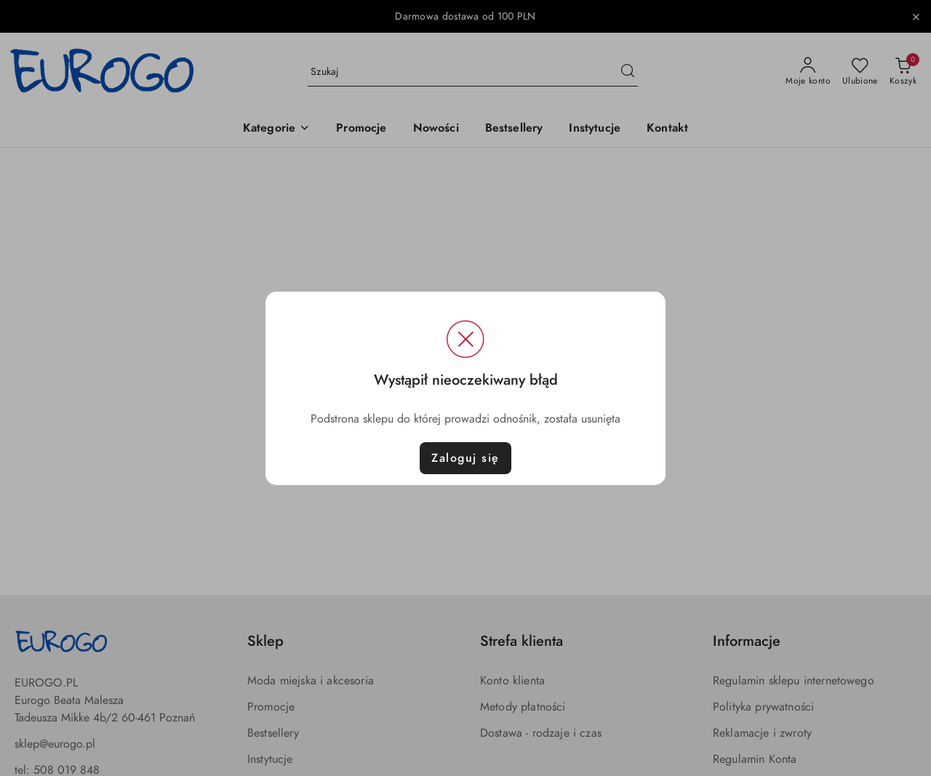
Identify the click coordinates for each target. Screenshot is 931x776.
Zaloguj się (465, 458)
